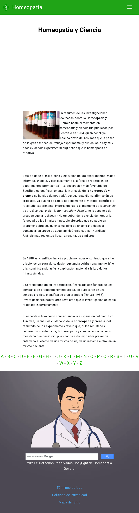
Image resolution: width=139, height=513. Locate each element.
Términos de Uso (69, 488)
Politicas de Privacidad (69, 495)
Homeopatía (27, 7)
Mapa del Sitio (69, 502)
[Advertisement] (69, 74)
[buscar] (61, 456)
